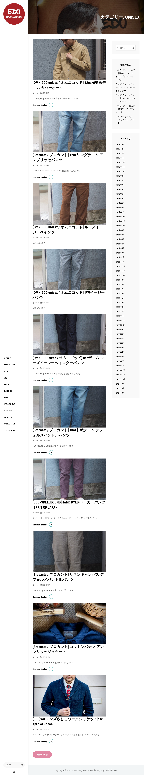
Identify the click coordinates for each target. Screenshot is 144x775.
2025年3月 (120, 203)
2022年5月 (120, 347)
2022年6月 (120, 343)
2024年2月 (120, 257)
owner (37, 93)
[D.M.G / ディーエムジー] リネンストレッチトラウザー (125, 87)
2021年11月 (121, 375)
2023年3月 (120, 307)
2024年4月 (120, 248)
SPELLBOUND (9, 404)
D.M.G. (5, 398)
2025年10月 (121, 171)
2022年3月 (120, 356)
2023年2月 (120, 311)
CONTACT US (8, 431)
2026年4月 (120, 144)
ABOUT (6, 371)
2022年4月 (120, 352)
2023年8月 (120, 284)
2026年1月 (120, 158)
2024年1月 (120, 262)
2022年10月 (121, 325)
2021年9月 (120, 384)
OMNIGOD (7, 391)
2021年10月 (121, 379)
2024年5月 (120, 244)
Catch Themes (111, 769)
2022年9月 (120, 329)
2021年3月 (120, 393)
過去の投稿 (42, 753)
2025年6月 (120, 189)
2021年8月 (120, 388)
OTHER (6, 418)
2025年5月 (120, 194)
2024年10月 (121, 226)
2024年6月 (120, 239)
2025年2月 (120, 207)
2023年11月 (121, 271)
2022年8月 (120, 334)
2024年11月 (121, 221)
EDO (5, 377)
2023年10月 (121, 275)
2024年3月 (120, 253)
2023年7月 (120, 289)
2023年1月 (120, 316)
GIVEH (5, 384)
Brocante (7, 411)
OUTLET (6, 357)
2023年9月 (120, 280)
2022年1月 (120, 366)
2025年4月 (120, 198)
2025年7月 (120, 185)
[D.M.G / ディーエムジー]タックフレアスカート (125, 120)
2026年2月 (120, 153)
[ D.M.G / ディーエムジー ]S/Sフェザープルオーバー (125, 109)
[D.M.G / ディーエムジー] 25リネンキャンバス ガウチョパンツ (125, 98)
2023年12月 (121, 266)
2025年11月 (121, 167)
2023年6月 (120, 293)
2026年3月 (120, 149)
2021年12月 (121, 370)
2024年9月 (120, 230)
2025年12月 (121, 162)
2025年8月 (120, 180)
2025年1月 (120, 212)
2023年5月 (120, 298)
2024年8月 (120, 235)
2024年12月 (121, 217)
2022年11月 (121, 320)
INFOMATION (8, 364)
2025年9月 (120, 176)
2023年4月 (120, 302)
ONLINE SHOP (9, 424)
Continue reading (43, 105)
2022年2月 (120, 361)
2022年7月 (120, 338)
